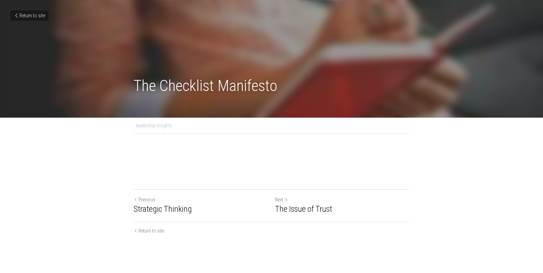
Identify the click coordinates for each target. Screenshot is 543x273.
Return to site (29, 15)
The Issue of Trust (303, 209)
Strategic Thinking (163, 209)
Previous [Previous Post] (144, 199)
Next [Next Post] (281, 199)
